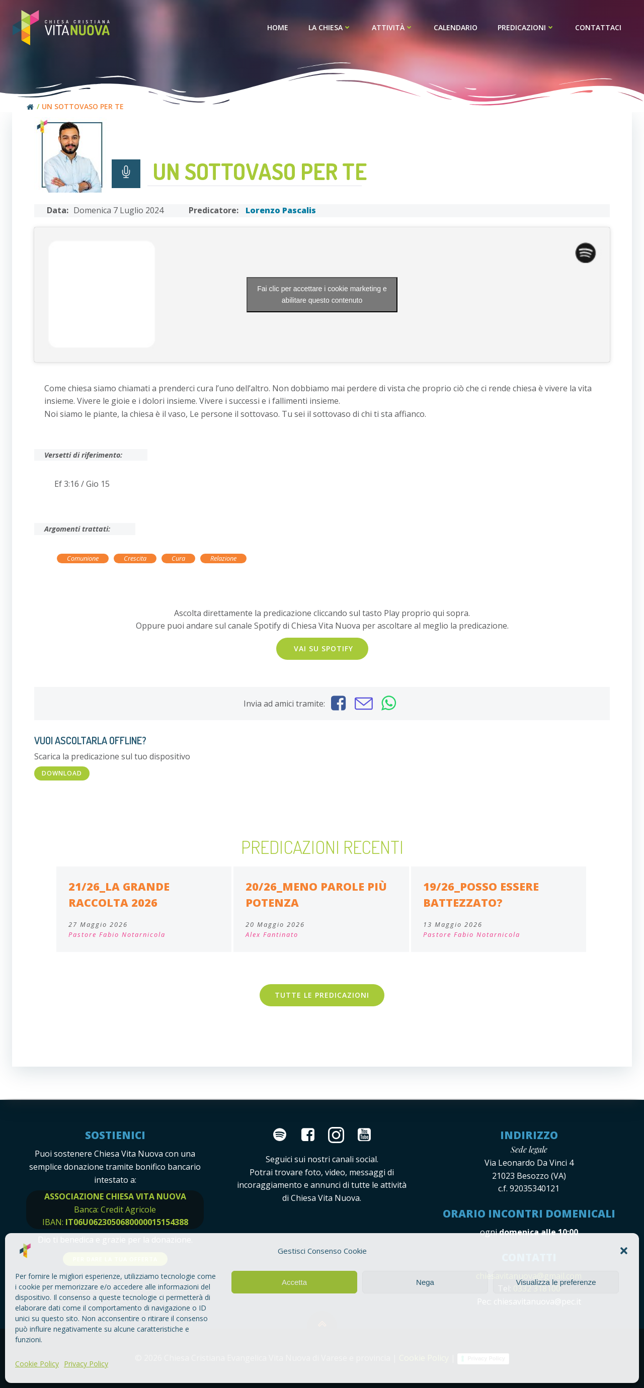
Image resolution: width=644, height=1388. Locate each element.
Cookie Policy (37, 1363)
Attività (393, 28)
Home (278, 28)
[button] (624, 1251)
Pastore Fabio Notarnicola (117, 935)
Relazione (223, 559)
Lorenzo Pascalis (281, 211)
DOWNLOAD (62, 773)
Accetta (294, 1282)
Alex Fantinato (272, 935)
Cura (178, 559)
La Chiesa (330, 28)
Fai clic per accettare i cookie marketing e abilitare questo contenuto (322, 295)
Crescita (135, 559)
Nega (425, 1282)
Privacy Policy (86, 1363)
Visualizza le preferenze (556, 1282)
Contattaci (599, 28)
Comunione (83, 559)
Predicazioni (526, 28)
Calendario (456, 28)
